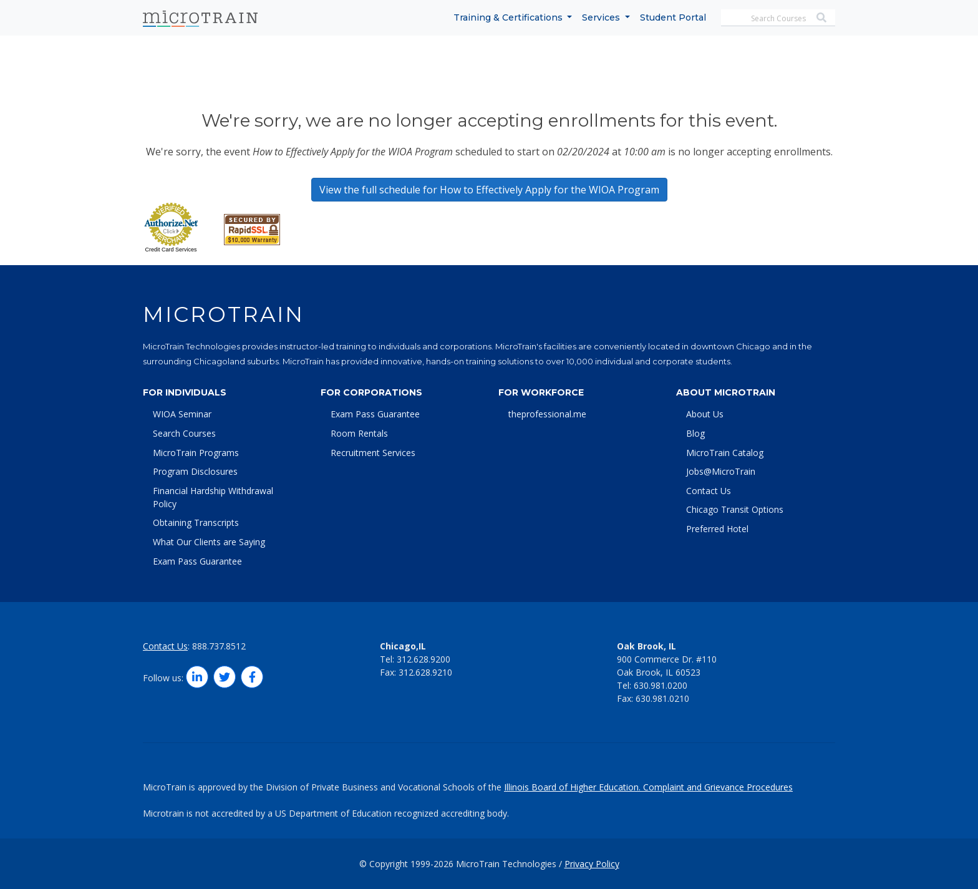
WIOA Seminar (182, 414)
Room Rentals (359, 433)
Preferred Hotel (717, 529)
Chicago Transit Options (734, 509)
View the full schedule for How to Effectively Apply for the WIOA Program (489, 190)
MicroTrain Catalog (724, 453)
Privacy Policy (591, 864)
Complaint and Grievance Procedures (718, 787)
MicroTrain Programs (196, 453)
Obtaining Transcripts (196, 522)
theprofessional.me (547, 414)
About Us (705, 414)
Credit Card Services (170, 249)
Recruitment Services (373, 453)
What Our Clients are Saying (209, 542)
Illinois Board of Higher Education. (573, 787)
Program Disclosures (195, 471)
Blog (695, 433)
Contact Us (708, 491)
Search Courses (184, 433)
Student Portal (673, 17)
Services (602, 17)
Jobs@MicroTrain (720, 471)
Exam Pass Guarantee (197, 561)
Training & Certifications (509, 17)
